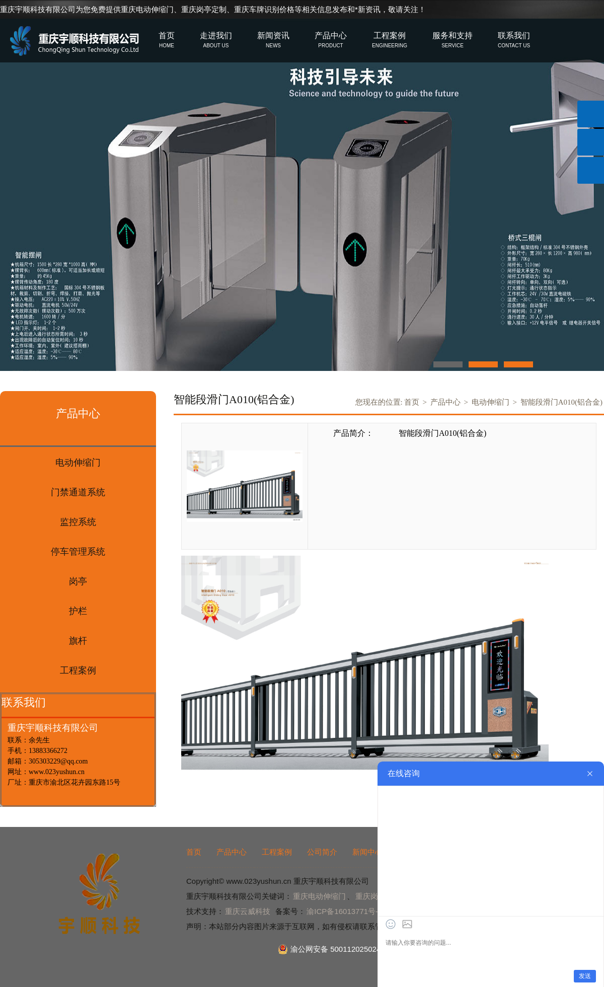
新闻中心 (367, 852)
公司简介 (322, 852)
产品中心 (445, 402)
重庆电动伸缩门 (147, 9)
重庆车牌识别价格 (264, 9)
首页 (411, 402)
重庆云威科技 (247, 911)
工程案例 (277, 852)
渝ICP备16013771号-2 (344, 911)
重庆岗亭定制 (203, 9)
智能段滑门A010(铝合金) (561, 402)
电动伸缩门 (490, 402)
